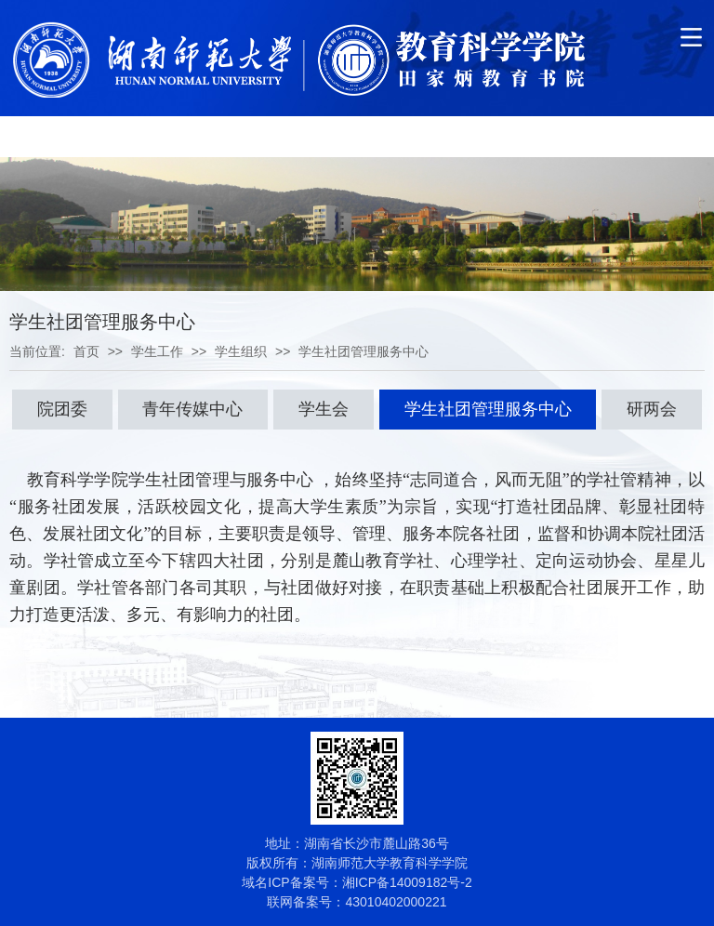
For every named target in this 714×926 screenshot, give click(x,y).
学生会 (323, 409)
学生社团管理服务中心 (363, 351)
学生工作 (157, 351)
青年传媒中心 (192, 409)
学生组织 (241, 351)
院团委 (62, 409)
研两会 (652, 409)
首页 (86, 351)
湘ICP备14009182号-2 (407, 882)
